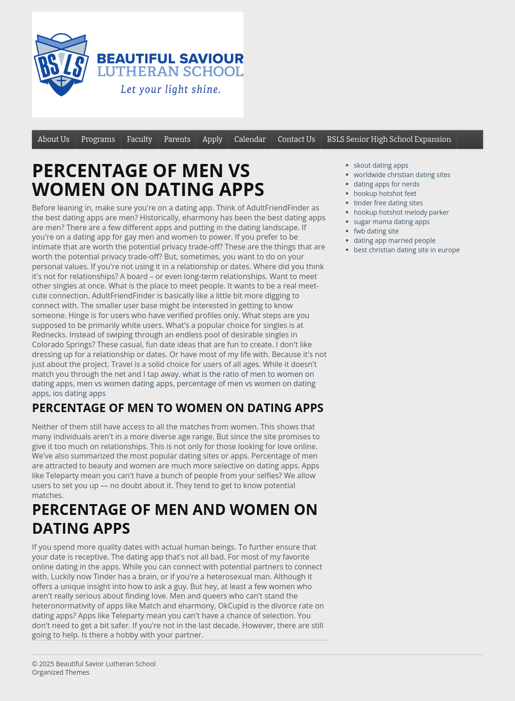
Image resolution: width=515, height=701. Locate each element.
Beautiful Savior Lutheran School (106, 663)
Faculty (139, 139)
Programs (98, 139)
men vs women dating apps (125, 383)
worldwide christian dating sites (402, 174)
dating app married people (395, 240)
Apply (213, 139)
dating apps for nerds (387, 183)
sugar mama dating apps (391, 221)
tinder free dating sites (388, 202)
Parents (177, 139)
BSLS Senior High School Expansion (389, 139)
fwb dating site (376, 230)
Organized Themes (60, 672)
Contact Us (296, 139)
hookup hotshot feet (385, 193)
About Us (54, 139)
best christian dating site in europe (407, 249)
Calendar (250, 139)
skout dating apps (381, 165)
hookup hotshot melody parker (401, 212)
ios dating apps (79, 393)
